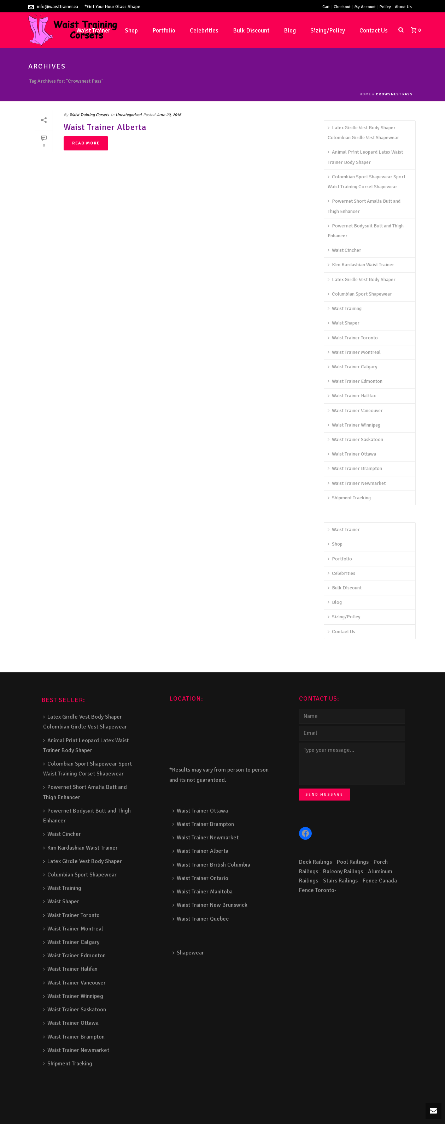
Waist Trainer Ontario (200, 878)
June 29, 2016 (168, 115)
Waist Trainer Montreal (354, 352)
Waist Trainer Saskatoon (355, 439)
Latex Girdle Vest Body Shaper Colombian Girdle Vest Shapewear (363, 133)
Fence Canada (380, 880)
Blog (290, 30)
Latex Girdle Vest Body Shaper (362, 279)
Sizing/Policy (327, 30)
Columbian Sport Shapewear (360, 294)
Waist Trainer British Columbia (211, 864)
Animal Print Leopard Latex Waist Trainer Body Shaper (365, 157)
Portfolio (163, 30)
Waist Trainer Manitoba (202, 891)
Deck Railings (315, 862)
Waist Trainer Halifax (352, 396)
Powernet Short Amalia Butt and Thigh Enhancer (364, 206)
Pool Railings (353, 862)
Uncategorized (128, 115)
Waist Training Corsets (89, 115)
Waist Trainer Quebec (200, 918)
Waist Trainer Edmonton (355, 381)
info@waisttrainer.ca (57, 7)
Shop (131, 30)
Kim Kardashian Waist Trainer (361, 265)
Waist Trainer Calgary (352, 367)
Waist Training (345, 308)
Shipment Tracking (349, 498)
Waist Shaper (343, 323)
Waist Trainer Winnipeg (354, 425)
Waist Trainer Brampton (355, 468)
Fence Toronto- (317, 890)
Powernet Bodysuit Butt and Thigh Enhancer (366, 231)
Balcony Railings (343, 871)
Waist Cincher (344, 250)
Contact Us (373, 30)
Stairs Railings (340, 880)
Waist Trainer (344, 530)
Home (365, 94)
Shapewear (188, 952)
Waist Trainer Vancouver (355, 411)
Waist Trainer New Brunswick (209, 905)
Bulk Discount (251, 30)
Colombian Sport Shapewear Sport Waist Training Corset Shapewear (366, 182)
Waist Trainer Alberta (105, 127)
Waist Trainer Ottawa (352, 454)
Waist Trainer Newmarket (357, 483)
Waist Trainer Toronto (353, 338)
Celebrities (204, 30)
